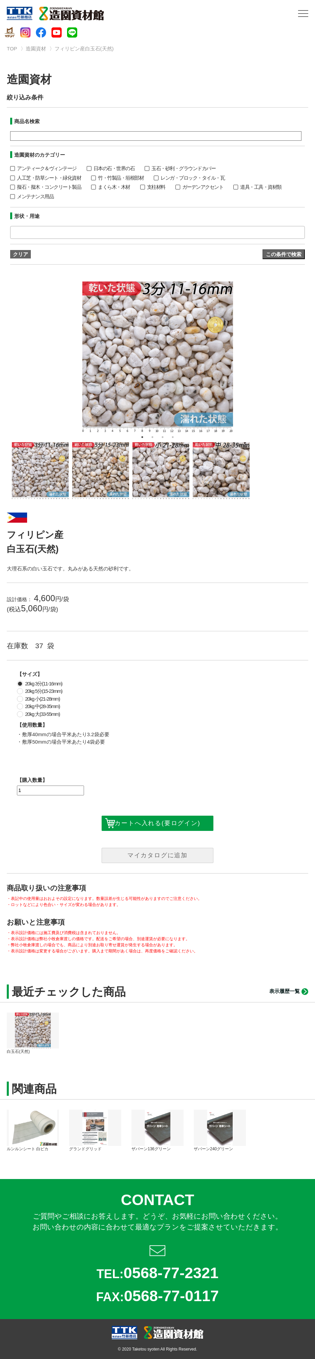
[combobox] (157, 232)
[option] (157, 356)
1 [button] (142, 437)
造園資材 (36, 48)
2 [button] (152, 437)
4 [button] (172, 437)
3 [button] (162, 437)
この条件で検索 (283, 254)
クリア (20, 254)
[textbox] (14, 232)
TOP (12, 48)
